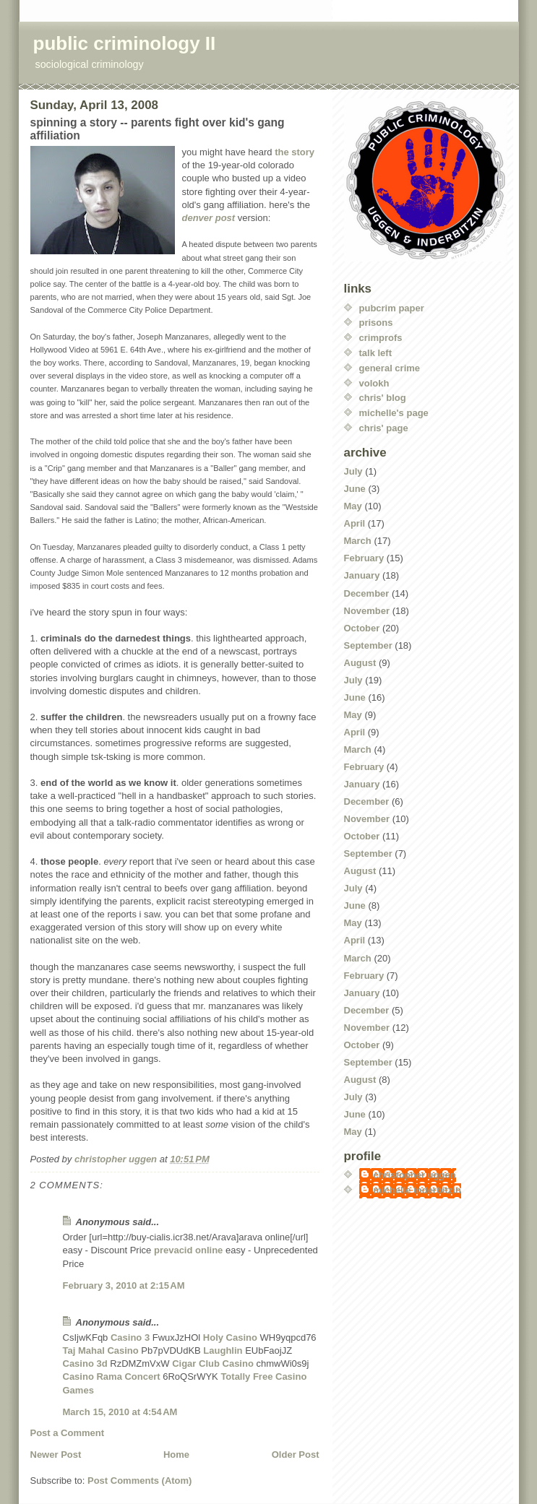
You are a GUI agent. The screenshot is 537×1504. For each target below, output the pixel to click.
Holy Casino (230, 1337)
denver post (209, 217)
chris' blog (382, 397)
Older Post (295, 1454)
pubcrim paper (391, 308)
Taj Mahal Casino (101, 1350)
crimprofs (381, 337)
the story (294, 152)
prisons (376, 322)
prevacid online (188, 1250)
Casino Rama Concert (111, 1376)
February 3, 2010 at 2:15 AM (124, 1285)
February (364, 558)
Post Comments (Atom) (139, 1480)
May (353, 506)
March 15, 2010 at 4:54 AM (120, 1411)
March (357, 540)
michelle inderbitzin (417, 1190)
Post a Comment (67, 1432)
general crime (390, 368)
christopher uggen (415, 1175)
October (362, 628)
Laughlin (222, 1350)
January (362, 575)
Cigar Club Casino (213, 1363)
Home (176, 1454)
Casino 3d (85, 1363)
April (355, 523)
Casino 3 (130, 1337)
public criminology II (124, 43)
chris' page (383, 428)
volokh (374, 383)
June (355, 488)
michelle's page (394, 412)
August (360, 662)
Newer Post (56, 1454)
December (367, 593)
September (368, 645)
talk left (375, 352)
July (353, 471)
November (367, 610)
